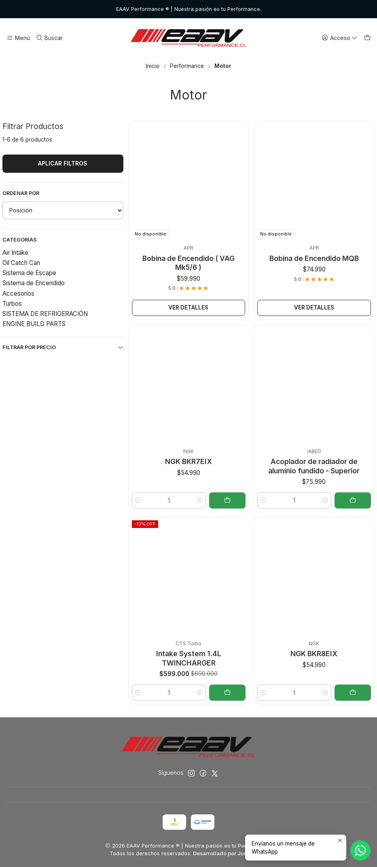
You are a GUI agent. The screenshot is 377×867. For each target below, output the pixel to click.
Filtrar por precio (62, 347)
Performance (187, 66)
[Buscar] (49, 38)
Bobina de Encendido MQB (314, 258)
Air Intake (15, 252)
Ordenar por (20, 193)
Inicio (152, 66)
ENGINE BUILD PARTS (34, 324)
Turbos (12, 303)
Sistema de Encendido (33, 283)
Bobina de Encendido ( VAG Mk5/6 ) (188, 262)
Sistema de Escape (29, 273)
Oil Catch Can (21, 263)
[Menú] (18, 38)
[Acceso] (340, 38)
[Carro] (367, 38)
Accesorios (18, 293)
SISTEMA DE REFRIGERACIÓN (45, 314)
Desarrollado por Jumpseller (230, 853)
